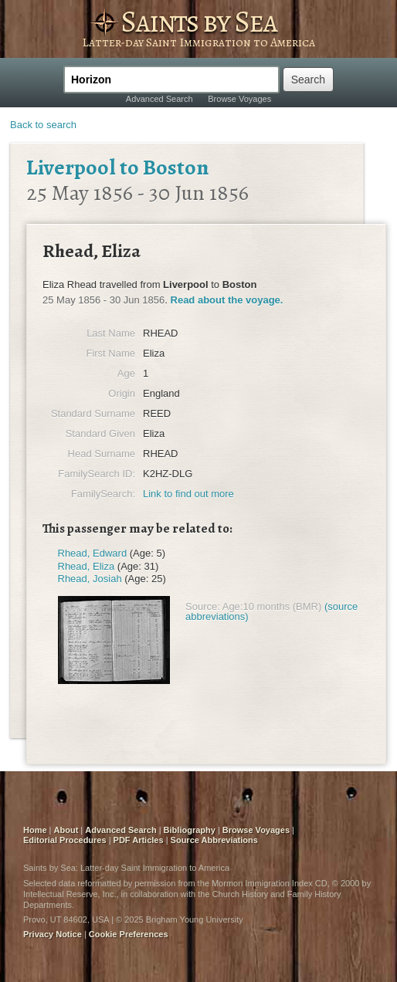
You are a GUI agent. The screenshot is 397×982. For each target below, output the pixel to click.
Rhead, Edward (92, 553)
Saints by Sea (198, 21)
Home (35, 830)
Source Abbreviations (214, 840)
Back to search (43, 124)
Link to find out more (188, 493)
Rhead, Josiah (90, 578)
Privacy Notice (52, 934)
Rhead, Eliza (86, 566)
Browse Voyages (239, 98)
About (66, 830)
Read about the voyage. (227, 300)
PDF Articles (139, 840)
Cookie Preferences (128, 934)
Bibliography (189, 830)
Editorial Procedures (65, 840)
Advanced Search (159, 98)
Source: (202, 606)
